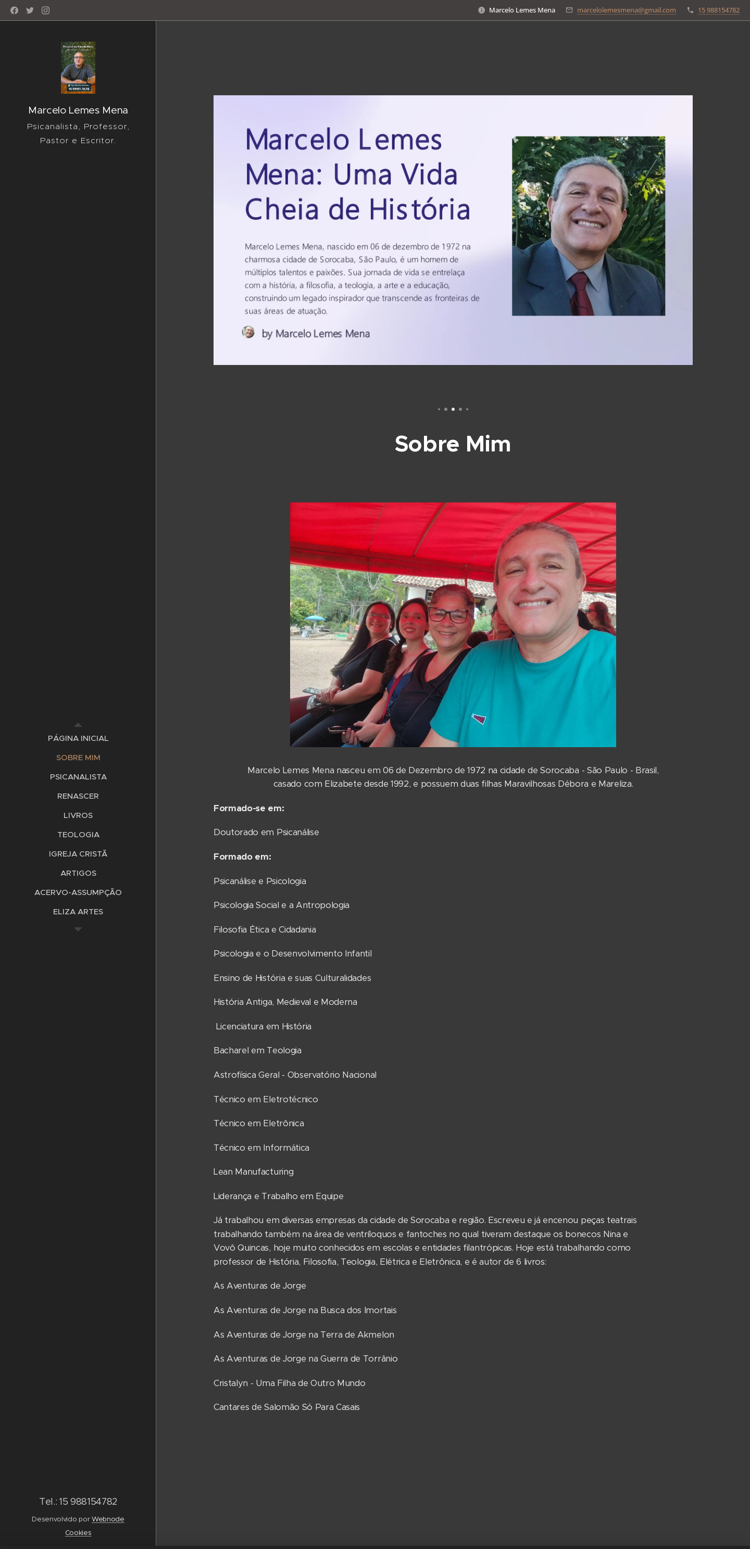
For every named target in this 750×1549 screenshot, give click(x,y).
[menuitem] (78, 738)
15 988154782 (719, 10)
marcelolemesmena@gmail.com (626, 10)
